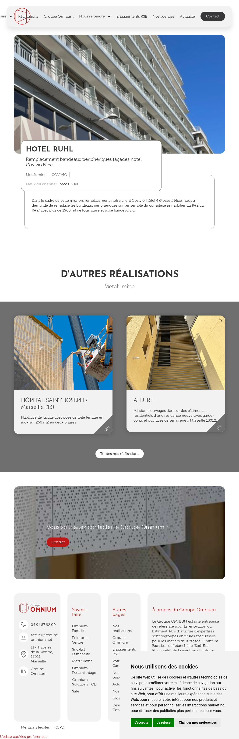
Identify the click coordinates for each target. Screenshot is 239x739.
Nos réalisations (122, 628)
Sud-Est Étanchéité (81, 651)
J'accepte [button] (141, 722)
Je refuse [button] (164, 722)
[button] (95, 16)
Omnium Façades (80, 628)
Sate (75, 691)
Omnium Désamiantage (84, 670)
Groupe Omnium (120, 640)
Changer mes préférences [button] (198, 722)
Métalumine (82, 661)
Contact (212, 16)
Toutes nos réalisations (119, 454)
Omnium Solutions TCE (84, 682)
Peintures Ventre (80, 640)
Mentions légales (35, 727)
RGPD (59, 727)
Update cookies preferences (23, 737)
